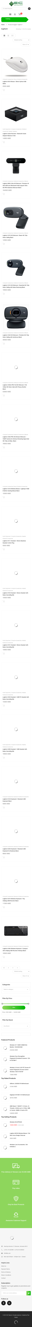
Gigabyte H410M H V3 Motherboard (20, 1095)
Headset (24, 536)
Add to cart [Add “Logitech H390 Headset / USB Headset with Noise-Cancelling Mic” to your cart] (4, 758)
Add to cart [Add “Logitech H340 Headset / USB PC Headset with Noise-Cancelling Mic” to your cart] (4, 705)
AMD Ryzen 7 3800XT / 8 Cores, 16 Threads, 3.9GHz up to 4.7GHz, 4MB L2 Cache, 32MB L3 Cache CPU (20, 1108)
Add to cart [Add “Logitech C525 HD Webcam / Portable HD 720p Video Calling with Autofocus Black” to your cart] (4, 343)
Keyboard (15, 796)
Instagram (9, 1303)
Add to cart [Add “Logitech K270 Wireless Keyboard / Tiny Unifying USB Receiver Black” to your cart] (4, 907)
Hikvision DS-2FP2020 (16, 1122)
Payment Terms (5, 1269)
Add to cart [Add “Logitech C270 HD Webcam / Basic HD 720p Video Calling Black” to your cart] (4, 244)
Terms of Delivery (6, 1272)
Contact (3, 1278)
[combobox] (16, 989)
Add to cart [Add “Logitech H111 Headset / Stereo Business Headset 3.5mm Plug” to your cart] (4, 549)
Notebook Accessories (22, 79)
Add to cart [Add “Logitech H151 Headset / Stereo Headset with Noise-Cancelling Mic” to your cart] (4, 653)
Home (3, 24)
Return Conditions (6, 1275)
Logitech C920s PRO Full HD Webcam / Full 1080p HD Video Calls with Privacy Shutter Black (15, 387)
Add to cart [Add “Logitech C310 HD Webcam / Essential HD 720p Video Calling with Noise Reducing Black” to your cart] (4, 294)
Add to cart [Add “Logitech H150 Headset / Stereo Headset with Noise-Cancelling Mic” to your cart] (4, 601)
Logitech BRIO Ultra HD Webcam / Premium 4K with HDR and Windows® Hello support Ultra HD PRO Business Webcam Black (16, 185)
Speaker (10, 131)
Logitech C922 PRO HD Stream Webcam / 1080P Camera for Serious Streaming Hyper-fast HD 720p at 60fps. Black (16, 439)
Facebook (3, 1303)
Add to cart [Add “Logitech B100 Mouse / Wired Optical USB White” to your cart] (4, 90)
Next (17, 967)
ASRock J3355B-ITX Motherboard (19, 1083)
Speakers (15, 131)
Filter (13, 1007)
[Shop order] (21, 40)
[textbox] (16, 989)
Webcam (26, 181)
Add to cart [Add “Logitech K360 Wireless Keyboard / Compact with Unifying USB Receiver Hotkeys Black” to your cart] (4, 957)
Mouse (15, 79)
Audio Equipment (7, 129)
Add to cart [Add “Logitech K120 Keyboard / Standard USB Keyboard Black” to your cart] (4, 807)
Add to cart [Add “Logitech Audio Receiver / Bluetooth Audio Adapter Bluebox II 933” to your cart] (4, 142)
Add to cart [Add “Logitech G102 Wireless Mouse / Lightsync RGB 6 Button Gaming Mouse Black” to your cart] (4, 497)
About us (3, 1266)
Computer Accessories (8, 79)
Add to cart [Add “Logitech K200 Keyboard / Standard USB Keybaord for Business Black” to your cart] (4, 857)
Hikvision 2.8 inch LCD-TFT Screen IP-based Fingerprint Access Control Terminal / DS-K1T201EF (20, 1069)
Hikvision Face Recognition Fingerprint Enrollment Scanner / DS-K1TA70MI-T (20, 1058)
